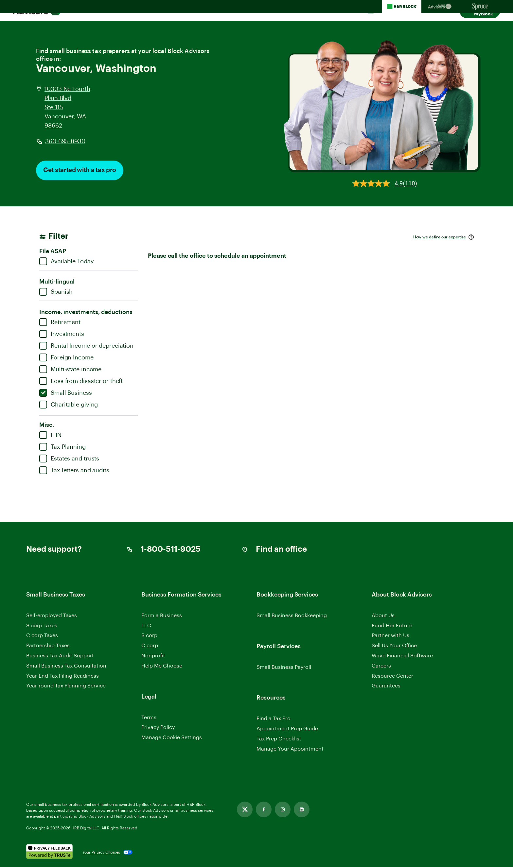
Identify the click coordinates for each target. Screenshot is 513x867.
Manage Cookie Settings (171, 737)
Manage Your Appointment (290, 749)
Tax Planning (62, 447)
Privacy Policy (158, 727)
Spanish (56, 292)
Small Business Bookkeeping (291, 615)
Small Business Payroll (283, 667)
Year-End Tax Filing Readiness (62, 676)
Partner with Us (390, 635)
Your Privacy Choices (101, 852)
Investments (61, 334)
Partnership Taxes (48, 645)
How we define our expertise (439, 237)
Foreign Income (66, 357)
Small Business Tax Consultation (66, 665)
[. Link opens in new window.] (49, 852)
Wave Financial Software (402, 656)
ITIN (50, 435)
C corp (149, 645)
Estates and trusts (69, 458)
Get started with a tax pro (79, 170)
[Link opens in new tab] (245, 809)
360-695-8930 (65, 141)
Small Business (65, 393)
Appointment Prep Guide (287, 728)
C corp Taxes (42, 635)
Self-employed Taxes (51, 615)
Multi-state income (70, 369)
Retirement (59, 322)
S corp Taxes (41, 625)
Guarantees (386, 685)
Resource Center (392, 676)
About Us (383, 615)
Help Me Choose (161, 665)
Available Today (66, 261)
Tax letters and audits (74, 470)
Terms (148, 717)
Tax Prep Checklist (278, 738)
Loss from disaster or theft (81, 381)
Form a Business (161, 615)
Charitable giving (68, 404)
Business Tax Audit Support (60, 655)
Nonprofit (153, 655)
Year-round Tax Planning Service (66, 685)
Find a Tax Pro (273, 718)
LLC (146, 625)
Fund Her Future (392, 625)
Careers (381, 666)
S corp (149, 635)
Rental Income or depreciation (86, 346)
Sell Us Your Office (394, 645)
